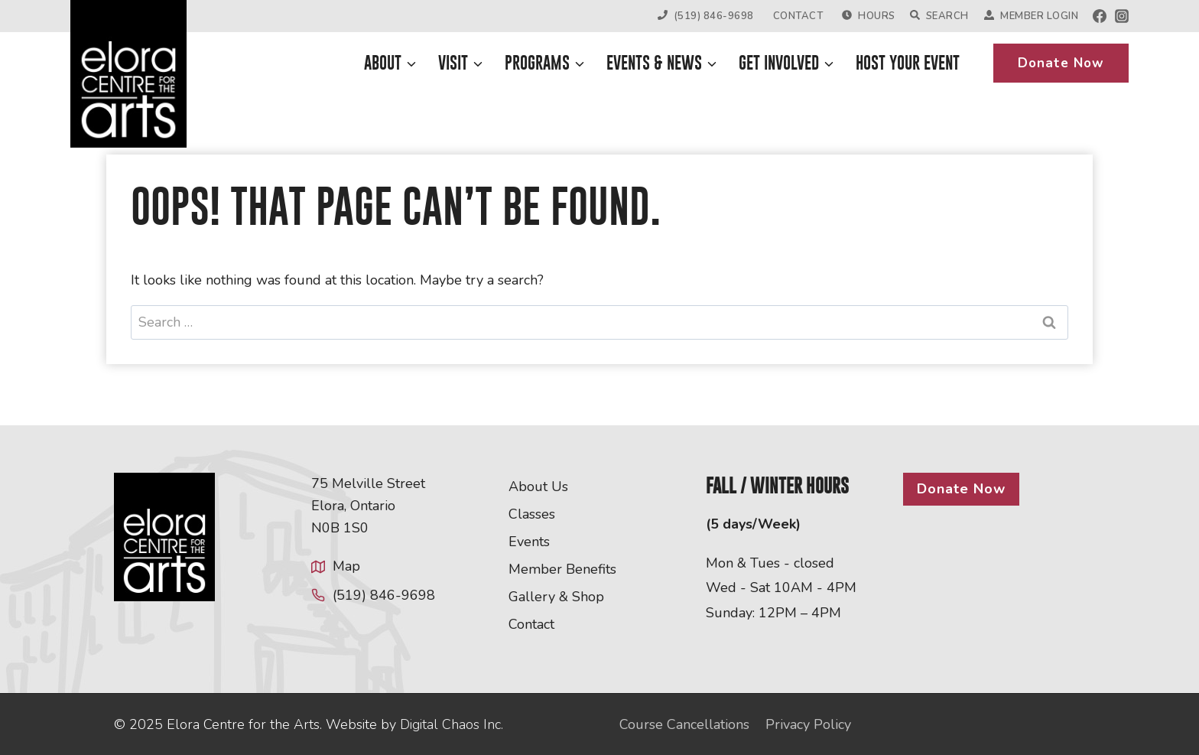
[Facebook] (1099, 16)
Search (939, 16)
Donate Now (1061, 63)
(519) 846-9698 (706, 16)
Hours (868, 16)
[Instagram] (1122, 16)
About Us (538, 486)
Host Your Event (908, 63)
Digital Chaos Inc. (451, 724)
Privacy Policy (808, 724)
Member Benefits (562, 569)
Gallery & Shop (556, 596)
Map (346, 566)
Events (529, 541)
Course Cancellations (684, 724)
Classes (532, 514)
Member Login (1031, 16)
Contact (798, 16)
